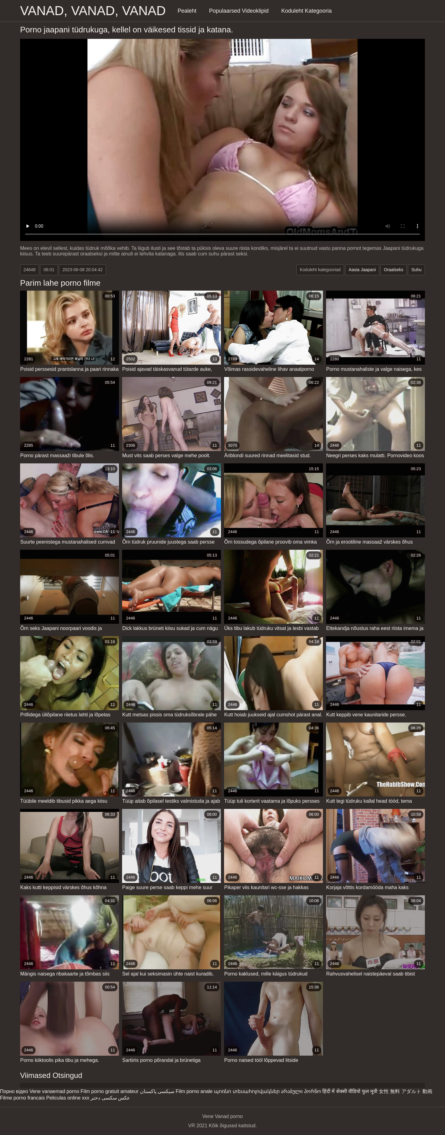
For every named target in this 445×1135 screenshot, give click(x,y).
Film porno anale (194, 1091)
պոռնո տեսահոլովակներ (246, 1091)
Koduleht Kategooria (306, 11)
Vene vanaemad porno (54, 1091)
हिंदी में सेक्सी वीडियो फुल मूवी (349, 1091)
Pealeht (186, 11)
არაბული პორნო (301, 1091)
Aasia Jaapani (362, 269)
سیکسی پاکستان (157, 1091)
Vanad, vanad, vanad (93, 10)
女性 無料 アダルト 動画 (405, 1091)
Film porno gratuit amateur (110, 1091)
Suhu (416, 269)
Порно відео (14, 1091)
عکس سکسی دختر (110, 1097)
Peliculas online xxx (67, 1097)
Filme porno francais (22, 1097)
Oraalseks (393, 269)
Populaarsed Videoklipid (239, 11)
